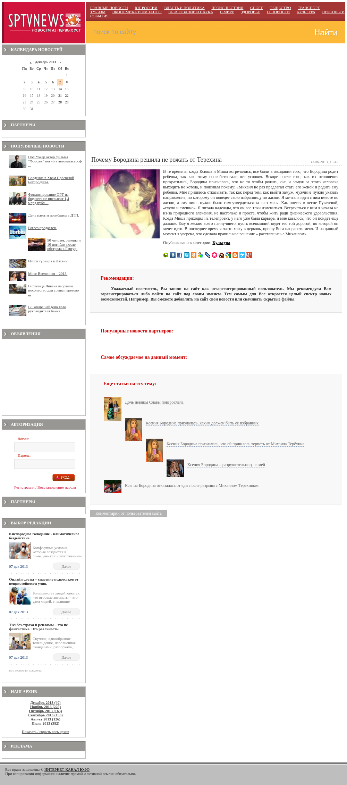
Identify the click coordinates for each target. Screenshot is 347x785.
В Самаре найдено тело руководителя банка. (47, 309)
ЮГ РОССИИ (146, 8)
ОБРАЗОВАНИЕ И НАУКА (190, 12)
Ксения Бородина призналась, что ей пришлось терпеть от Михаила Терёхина (235, 443)
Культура (221, 242)
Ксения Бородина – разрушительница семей (226, 464)
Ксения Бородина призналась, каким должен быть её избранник (202, 423)
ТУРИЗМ (97, 12)
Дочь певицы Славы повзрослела (154, 402)
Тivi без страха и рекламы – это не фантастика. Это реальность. (38, 627)
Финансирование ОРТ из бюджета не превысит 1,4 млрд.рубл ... (48, 198)
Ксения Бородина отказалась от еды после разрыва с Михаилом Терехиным (192, 485)
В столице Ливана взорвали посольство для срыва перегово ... (53, 290)
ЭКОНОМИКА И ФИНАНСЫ (137, 12)
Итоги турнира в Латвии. (48, 261)
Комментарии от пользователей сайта (128, 513)
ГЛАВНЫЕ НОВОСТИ (109, 8)
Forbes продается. (42, 228)
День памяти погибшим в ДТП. (53, 215)
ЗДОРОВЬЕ (250, 12)
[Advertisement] (43, 377)
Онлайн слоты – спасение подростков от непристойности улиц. (43, 581)
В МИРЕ (227, 12)
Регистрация (24, 487)
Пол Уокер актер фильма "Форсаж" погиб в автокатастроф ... (55, 161)
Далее (66, 566)
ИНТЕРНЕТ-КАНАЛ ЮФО (67, 769)
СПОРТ (256, 8)
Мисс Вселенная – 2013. (47, 273)
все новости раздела (25, 670)
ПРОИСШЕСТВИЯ (227, 8)
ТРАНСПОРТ (309, 8)
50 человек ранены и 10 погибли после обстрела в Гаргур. (64, 244)
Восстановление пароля (56, 487)
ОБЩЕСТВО (280, 8)
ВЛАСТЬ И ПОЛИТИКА (184, 8)
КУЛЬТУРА (306, 12)
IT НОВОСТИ (278, 12)
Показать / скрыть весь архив (45, 731)
